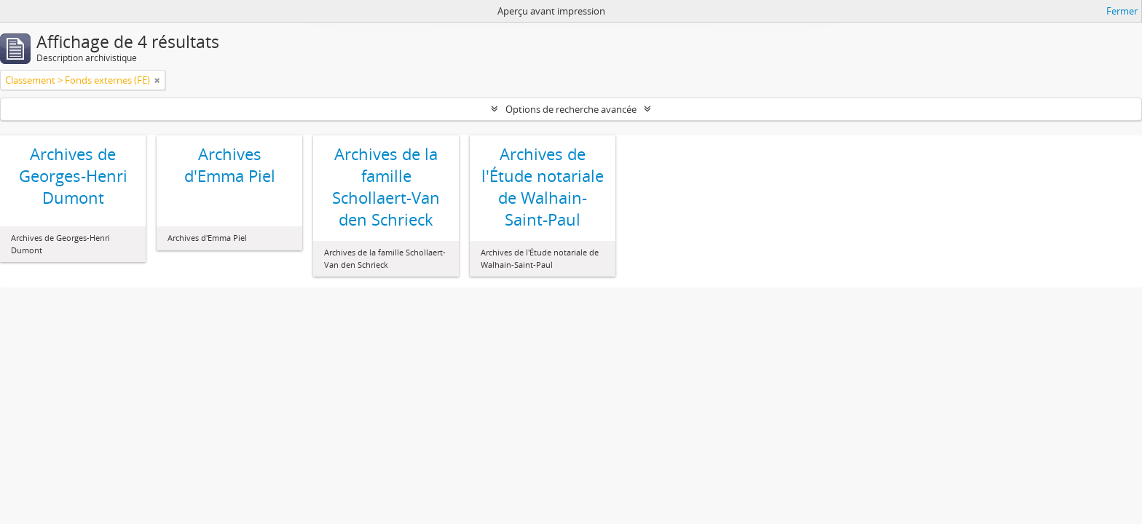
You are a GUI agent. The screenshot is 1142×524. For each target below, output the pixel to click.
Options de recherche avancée (571, 109)
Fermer (1122, 10)
